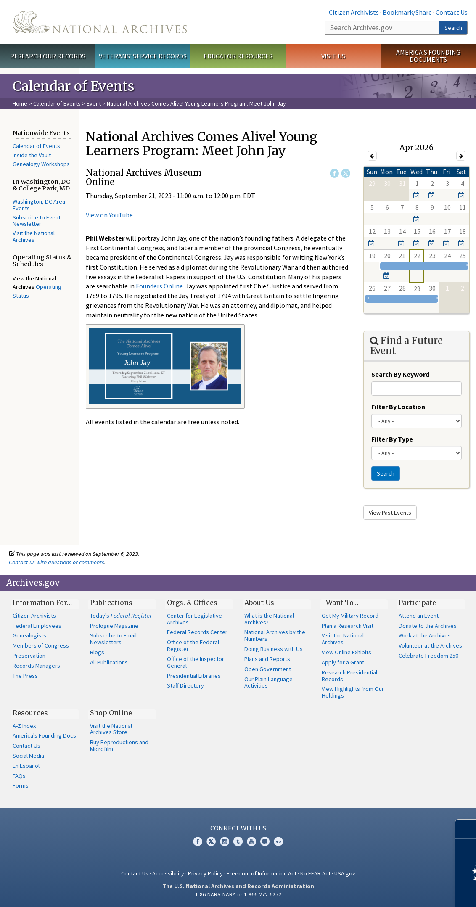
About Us (259, 602)
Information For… (42, 602)
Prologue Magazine (114, 625)
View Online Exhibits (346, 652)
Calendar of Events (57, 103)
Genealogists (29, 635)
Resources (30, 713)
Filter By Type (392, 439)
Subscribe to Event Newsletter (37, 221)
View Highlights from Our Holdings (353, 692)
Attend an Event (419, 615)
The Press (25, 676)
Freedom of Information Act (261, 873)
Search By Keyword (400, 374)
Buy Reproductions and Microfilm (119, 745)
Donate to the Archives (428, 625)
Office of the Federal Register (193, 645)
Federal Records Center (197, 632)
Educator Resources (238, 56)
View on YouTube (109, 215)
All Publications (109, 662)
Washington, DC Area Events (39, 205)
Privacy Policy (205, 873)
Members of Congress (41, 645)
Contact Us (452, 12)
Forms (21, 785)
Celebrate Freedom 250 (428, 655)
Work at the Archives (425, 635)
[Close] (466, 829)
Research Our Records (47, 56)
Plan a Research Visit (347, 625)
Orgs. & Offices (192, 602)
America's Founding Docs (44, 735)
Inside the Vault (32, 155)
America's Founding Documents (428, 55)
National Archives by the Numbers (274, 635)
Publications (111, 602)
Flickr (278, 841)
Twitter (346, 173)
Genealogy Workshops (41, 164)
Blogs (97, 652)
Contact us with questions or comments (56, 562)
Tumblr (238, 841)
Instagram (224, 841)
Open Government (267, 669)
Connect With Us (238, 828)
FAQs (19, 776)
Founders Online (159, 286)
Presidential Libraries (194, 676)
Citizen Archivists (354, 12)
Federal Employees (37, 625)
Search (453, 28)
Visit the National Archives (34, 236)
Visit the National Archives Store (111, 729)
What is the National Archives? (269, 619)
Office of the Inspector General (195, 662)
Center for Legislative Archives (194, 619)
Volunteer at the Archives (430, 645)
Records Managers (36, 665)
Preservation (29, 655)
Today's (121, 615)
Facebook (334, 173)
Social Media (28, 755)
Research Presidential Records (349, 676)
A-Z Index (24, 726)
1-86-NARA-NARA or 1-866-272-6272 (238, 894)
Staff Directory (185, 685)
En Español (26, 765)
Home (20, 103)
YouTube (251, 841)
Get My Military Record (350, 615)
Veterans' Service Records (143, 56)
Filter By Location (398, 406)
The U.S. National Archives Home (100, 22)
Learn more (401, 892)
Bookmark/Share (407, 12)
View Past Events (390, 512)
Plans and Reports (267, 659)
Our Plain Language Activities (268, 682)
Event (94, 103)
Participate (417, 602)
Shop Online (111, 713)
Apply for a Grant (343, 662)
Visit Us (333, 56)
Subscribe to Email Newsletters (113, 639)
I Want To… (340, 602)
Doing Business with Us (273, 649)
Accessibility (168, 873)
